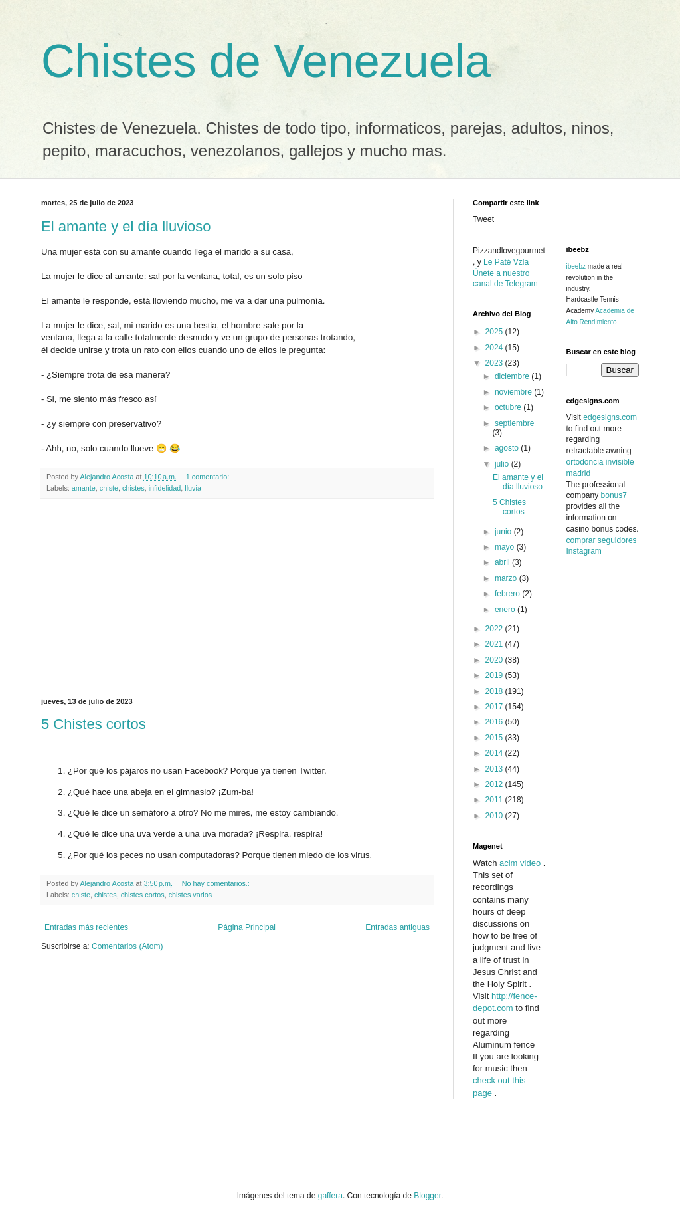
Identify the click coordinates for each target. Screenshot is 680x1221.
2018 (495, 691)
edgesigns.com (610, 417)
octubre (509, 407)
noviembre (514, 392)
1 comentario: (208, 477)
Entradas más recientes (86, 927)
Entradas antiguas (397, 927)
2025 (495, 331)
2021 (495, 644)
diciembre (513, 376)
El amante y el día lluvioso (126, 226)
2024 (495, 347)
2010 (495, 815)
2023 (495, 363)
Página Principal (247, 927)
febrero (508, 593)
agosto (508, 448)
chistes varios (190, 895)
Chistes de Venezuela (266, 61)
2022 (495, 628)
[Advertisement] (237, 598)
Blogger (427, 1195)
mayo (506, 547)
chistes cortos (143, 895)
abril (503, 562)
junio (504, 531)
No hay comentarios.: (217, 883)
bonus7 (614, 495)
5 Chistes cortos (93, 724)
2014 (495, 753)
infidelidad (165, 488)
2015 (495, 737)
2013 (495, 769)
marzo (507, 578)
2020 (495, 660)
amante (84, 488)
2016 (495, 721)
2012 (495, 784)
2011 (495, 799)
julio (503, 464)
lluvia (193, 488)
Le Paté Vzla (506, 262)
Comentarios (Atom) (127, 946)
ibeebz (576, 266)
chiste (109, 488)
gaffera (330, 1195)
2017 (495, 706)
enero (506, 609)
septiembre (514, 423)
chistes (133, 488)
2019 (495, 675)
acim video (520, 863)
